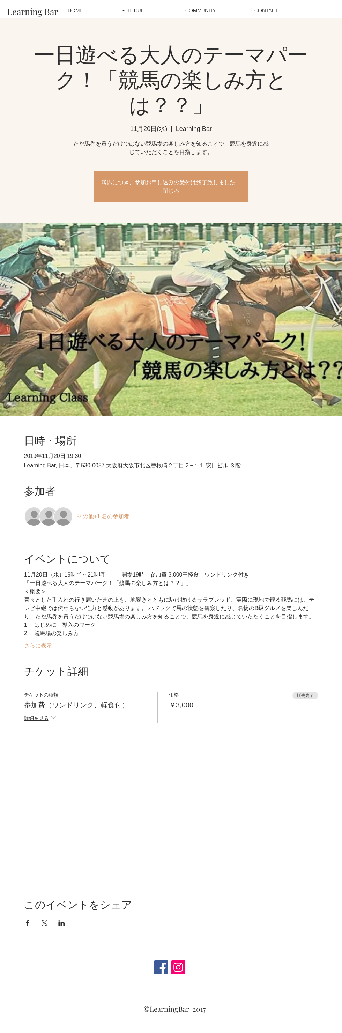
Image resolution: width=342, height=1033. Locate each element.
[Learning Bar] (32, 11)
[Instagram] (178, 967)
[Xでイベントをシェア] (44, 923)
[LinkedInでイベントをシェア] (61, 923)
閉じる (171, 191)
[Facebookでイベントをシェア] (27, 923)
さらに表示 (38, 645)
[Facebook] (161, 967)
